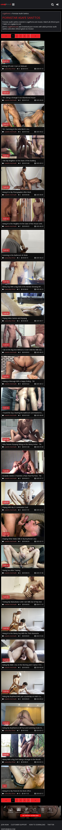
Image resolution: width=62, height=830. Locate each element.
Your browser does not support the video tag (24, 54)
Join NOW (5, 825)
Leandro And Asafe (10, 100)
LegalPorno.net (6, 4)
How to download (37, 825)
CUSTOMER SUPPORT (19, 825)
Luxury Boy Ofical (9, 69)
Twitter (50, 825)
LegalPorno (6, 13)
